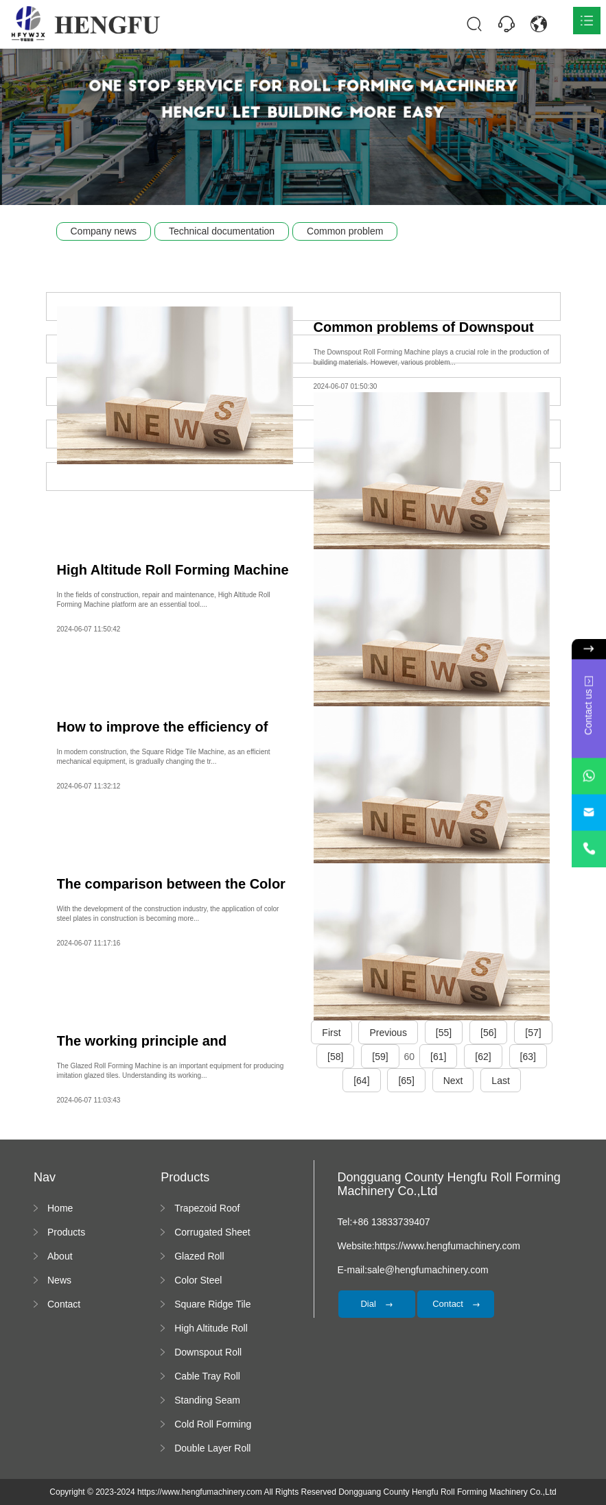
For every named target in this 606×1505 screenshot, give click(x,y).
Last (500, 1080)
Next (453, 1080)
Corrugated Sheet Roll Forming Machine (212, 1233)
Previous (387, 1032)
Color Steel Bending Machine (211, 1281)
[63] (528, 1056)
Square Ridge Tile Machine (212, 1305)
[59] (380, 1056)
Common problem (345, 231)
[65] (406, 1080)
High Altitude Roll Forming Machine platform (211, 1329)
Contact (63, 1304)
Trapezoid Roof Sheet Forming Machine (207, 1209)
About (60, 1256)
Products (66, 1232)
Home (60, 1208)
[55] (444, 1032)
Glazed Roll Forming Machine (211, 1257)
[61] (438, 1056)
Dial (376, 1304)
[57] (533, 1032)
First (331, 1032)
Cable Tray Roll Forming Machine (211, 1377)
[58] (335, 1056)
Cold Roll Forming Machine (212, 1425)
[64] (361, 1080)
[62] (483, 1056)
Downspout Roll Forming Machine (211, 1353)
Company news (104, 231)
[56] (488, 1032)
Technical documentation (222, 231)
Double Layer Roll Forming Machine (212, 1449)
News (59, 1280)
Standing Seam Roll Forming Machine (207, 1401)
